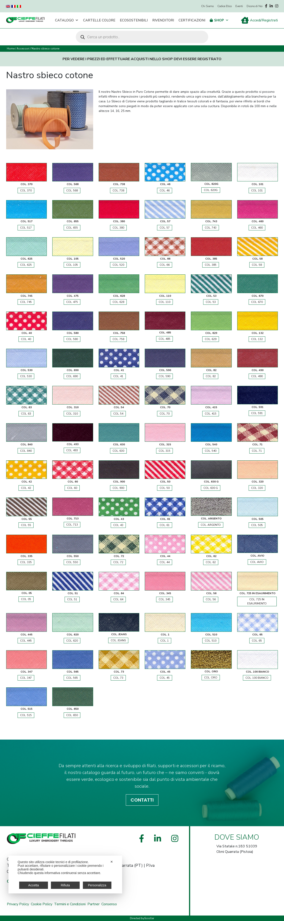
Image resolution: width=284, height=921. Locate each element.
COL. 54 (118, 413)
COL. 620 (72, 640)
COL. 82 (211, 376)
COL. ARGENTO (211, 525)
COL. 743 (210, 228)
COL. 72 (118, 562)
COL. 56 (211, 599)
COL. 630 (118, 451)
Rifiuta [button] (65, 885)
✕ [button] (111, 862)
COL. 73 (118, 678)
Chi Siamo (207, 6)
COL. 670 (257, 302)
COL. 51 (72, 599)
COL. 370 (26, 190)
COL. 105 (72, 265)
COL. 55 (26, 525)
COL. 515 (26, 715)
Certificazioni (192, 20)
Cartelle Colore (99, 20)
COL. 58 (257, 265)
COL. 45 (165, 678)
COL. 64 (118, 599)
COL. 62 (211, 562)
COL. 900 (118, 488)
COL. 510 (210, 640)
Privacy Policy (18, 904)
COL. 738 (118, 190)
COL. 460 (257, 228)
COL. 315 (164, 451)
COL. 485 (164, 339)
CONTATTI (142, 800)
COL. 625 (26, 265)
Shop (221, 20)
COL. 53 (211, 302)
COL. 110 (164, 302)
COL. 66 (165, 265)
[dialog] (65, 874)
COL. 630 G (210, 488)
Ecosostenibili (134, 20)
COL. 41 (118, 376)
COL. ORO (210, 677)
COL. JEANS (118, 640)
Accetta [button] (33, 885)
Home (11, 48)
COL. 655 (72, 228)
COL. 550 (72, 562)
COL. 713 (72, 524)
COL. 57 (165, 228)
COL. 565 (72, 678)
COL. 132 (257, 339)
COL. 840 (26, 451)
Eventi (239, 6)
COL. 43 (118, 525)
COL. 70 (165, 413)
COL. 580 (72, 339)
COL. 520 (118, 265)
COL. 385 (210, 265)
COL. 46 (165, 190)
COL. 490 (257, 376)
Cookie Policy (41, 904)
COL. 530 (26, 376)
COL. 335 (26, 562)
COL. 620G (211, 190)
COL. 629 (210, 339)
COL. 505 (257, 525)
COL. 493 (72, 450)
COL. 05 (26, 599)
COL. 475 (72, 302)
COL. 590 (164, 376)
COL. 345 (164, 599)
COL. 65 (257, 640)
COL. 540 (210, 451)
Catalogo (67, 20)
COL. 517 (26, 228)
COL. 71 (257, 451)
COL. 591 (257, 413)
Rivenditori (163, 20)
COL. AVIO (257, 562)
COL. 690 (72, 376)
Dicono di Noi (255, 6)
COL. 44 (165, 562)
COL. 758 (118, 339)
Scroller (149, 918)
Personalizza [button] (97, 885)
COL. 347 (26, 678)
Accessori (23, 48)
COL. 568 (72, 190)
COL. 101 (257, 190)
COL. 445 (26, 640)
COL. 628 (118, 302)
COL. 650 (72, 715)
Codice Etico (224, 6)
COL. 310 (72, 413)
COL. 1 (164, 640)
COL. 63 (26, 413)
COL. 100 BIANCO (256, 678)
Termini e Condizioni (70, 904)
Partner (93, 904)
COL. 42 (26, 488)
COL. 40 (26, 339)
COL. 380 (118, 228)
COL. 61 (165, 525)
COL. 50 (165, 488)
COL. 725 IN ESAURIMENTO (257, 601)
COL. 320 (257, 488)
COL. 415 (210, 413)
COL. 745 (26, 302)
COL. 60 (72, 488)
